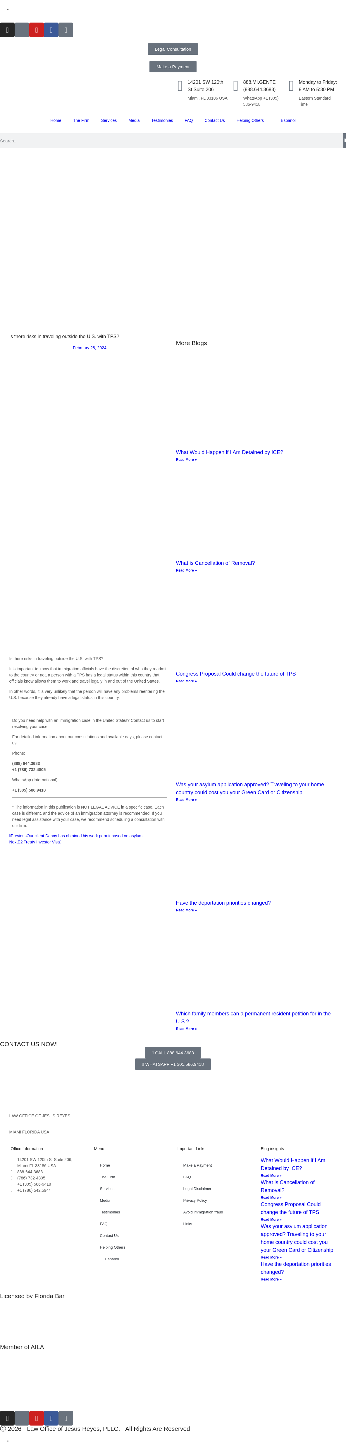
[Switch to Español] (22, 9)
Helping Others (250, 120)
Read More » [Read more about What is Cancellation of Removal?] (186, 570)
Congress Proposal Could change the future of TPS (236, 674)
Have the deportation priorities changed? (223, 903)
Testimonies (162, 120)
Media (134, 120)
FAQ (189, 120)
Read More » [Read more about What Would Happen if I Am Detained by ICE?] (186, 460)
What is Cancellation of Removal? (215, 563)
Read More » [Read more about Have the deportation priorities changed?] (186, 910)
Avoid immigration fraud (203, 1212)
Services (109, 120)
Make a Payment (197, 1165)
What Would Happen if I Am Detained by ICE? (229, 452)
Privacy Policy (195, 1200)
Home (55, 120)
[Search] (344, 140)
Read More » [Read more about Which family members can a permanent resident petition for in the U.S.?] (186, 1029)
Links (187, 1224)
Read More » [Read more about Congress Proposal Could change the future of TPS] (186, 681)
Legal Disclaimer (197, 1188)
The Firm (81, 120)
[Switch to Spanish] (14, 1440)
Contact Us (214, 120)
